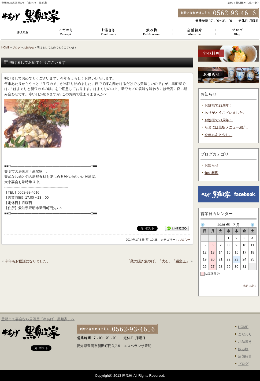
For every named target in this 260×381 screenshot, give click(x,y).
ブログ (237, 32)
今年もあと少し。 (218, 135)
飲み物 (151, 32)
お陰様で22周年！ (219, 105)
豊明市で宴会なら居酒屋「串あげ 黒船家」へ (38, 319)
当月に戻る (250, 285)
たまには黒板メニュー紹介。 (227, 127)
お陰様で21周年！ (219, 120)
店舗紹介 (194, 32)
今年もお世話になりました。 (27, 261)
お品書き (108, 32)
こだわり (65, 32)
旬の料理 (211, 173)
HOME (22, 32)
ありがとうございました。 (225, 113)
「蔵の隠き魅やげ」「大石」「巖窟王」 (158, 261)
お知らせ (28, 47)
